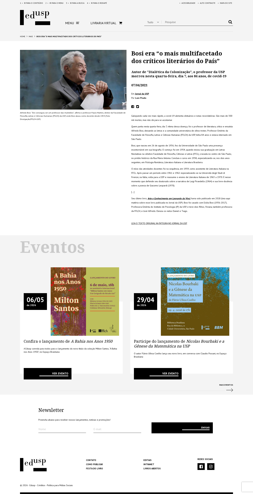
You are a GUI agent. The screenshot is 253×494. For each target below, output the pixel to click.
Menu (54, 3)
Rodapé (97, 3)
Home (22, 36)
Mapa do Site (225, 3)
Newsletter (51, 410)
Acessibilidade (187, 3)
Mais (31, 36)
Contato (91, 460)
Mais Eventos (126, 389)
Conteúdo (31, 3)
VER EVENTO (60, 373)
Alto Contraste (206, 3)
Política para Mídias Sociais (60, 485)
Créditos (41, 485)
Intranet (148, 464)
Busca (75, 3)
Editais (147, 460)
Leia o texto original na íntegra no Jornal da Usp (159, 223)
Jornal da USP (142, 93)
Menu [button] (72, 23)
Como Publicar (94, 464)
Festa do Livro (94, 468)
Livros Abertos (152, 468)
